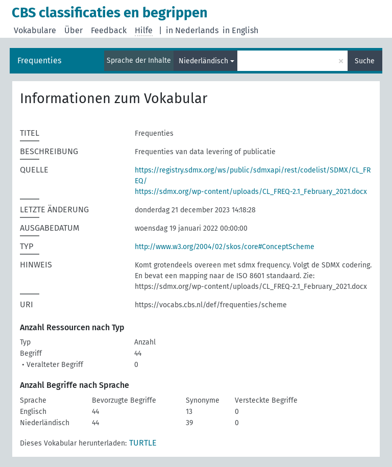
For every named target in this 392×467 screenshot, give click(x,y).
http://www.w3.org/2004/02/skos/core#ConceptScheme (224, 246)
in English (240, 30)
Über (73, 30)
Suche (365, 61)
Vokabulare (35, 30)
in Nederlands (192, 30)
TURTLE (143, 443)
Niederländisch (203, 61)
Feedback (109, 30)
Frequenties (39, 60)
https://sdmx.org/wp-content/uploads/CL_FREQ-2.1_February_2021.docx (251, 191)
